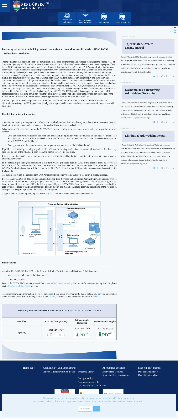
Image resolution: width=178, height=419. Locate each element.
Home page (28, 367)
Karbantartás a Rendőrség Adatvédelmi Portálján (142, 91)
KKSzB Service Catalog (61, 283)
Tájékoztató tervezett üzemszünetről (139, 45)
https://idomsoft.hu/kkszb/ (18, 286)
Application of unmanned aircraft (59, 367)
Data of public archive (148, 375)
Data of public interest (149, 367)
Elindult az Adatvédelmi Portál (145, 135)
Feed (98, 296)
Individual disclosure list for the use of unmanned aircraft (68, 372)
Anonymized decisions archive (116, 375)
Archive (51, 296)
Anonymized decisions (113, 367)
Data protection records (88, 382)
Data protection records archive (92, 385)
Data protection (85, 378)
